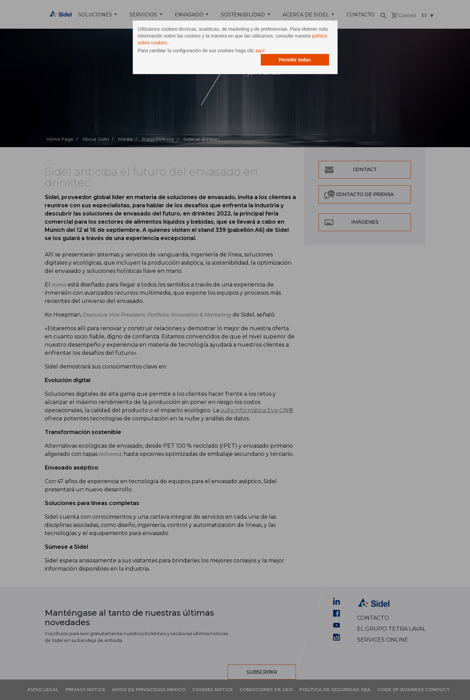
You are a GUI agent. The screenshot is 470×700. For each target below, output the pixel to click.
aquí (260, 50)
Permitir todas (295, 59)
